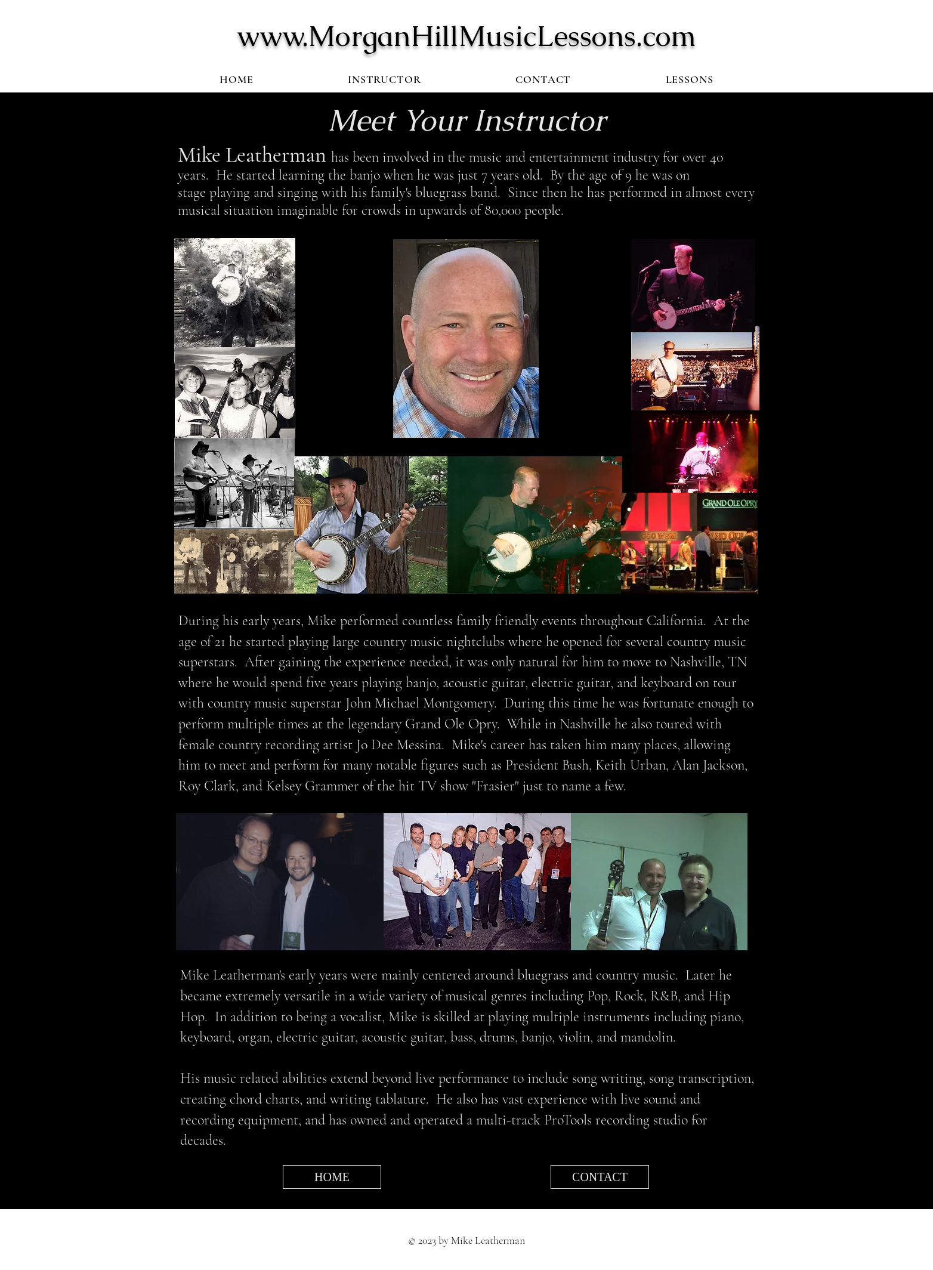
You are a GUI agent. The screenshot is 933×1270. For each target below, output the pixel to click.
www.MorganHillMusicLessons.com (466, 35)
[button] (689, 79)
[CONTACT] (600, 1177)
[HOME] (332, 1177)
